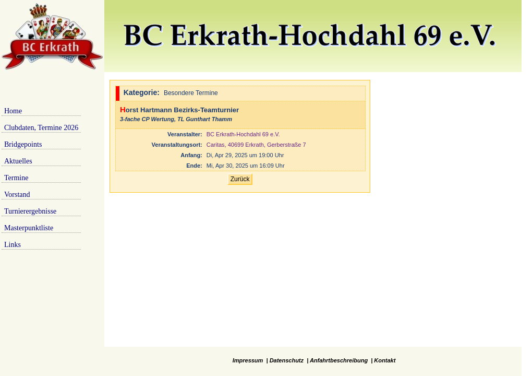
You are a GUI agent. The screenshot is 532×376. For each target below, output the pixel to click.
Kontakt (384, 360)
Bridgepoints (23, 144)
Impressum (248, 360)
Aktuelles (18, 161)
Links (12, 245)
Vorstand (17, 194)
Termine (16, 178)
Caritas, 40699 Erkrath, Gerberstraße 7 (256, 145)
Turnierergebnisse (30, 211)
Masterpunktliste (28, 228)
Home (13, 111)
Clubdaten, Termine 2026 (41, 128)
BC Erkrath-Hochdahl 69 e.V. (243, 134)
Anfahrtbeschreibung (339, 360)
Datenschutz (287, 360)
